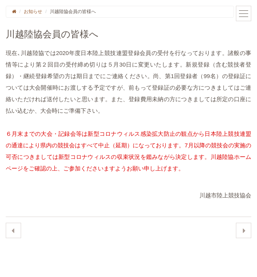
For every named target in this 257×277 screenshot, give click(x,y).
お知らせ (33, 11)
